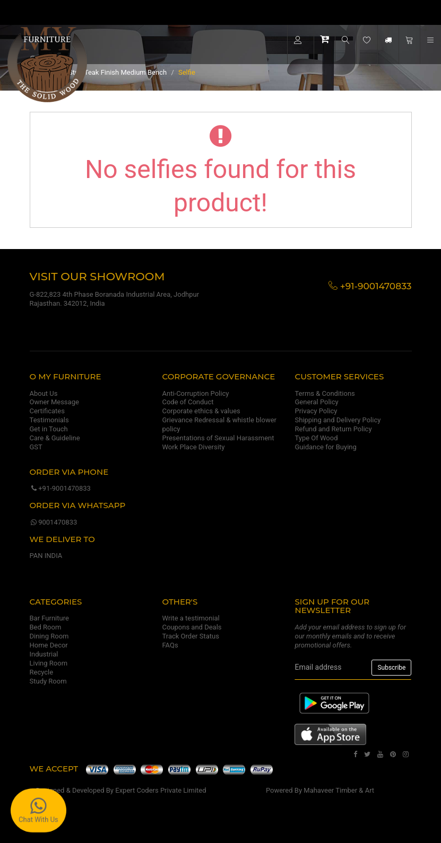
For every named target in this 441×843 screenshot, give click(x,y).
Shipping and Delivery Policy (338, 420)
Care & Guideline (55, 438)
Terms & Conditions (324, 393)
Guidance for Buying (325, 447)
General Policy (316, 402)
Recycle (42, 672)
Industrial (44, 654)
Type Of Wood (316, 438)
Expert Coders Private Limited (160, 790)
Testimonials (49, 420)
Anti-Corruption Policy (195, 393)
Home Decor (49, 645)
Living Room (49, 663)
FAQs (170, 645)
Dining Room (49, 636)
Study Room (48, 681)
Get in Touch (49, 429)
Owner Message (54, 402)
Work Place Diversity (193, 447)
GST (36, 447)
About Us (44, 393)
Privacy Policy (316, 411)
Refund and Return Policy (333, 429)
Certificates (47, 411)
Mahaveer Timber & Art (339, 790)
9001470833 (53, 522)
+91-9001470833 (60, 488)
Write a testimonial (190, 618)
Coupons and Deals (191, 627)
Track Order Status (190, 636)
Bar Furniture (49, 618)
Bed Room (46, 627)
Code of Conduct (187, 402)
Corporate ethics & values (201, 411)
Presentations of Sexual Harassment (218, 438)
